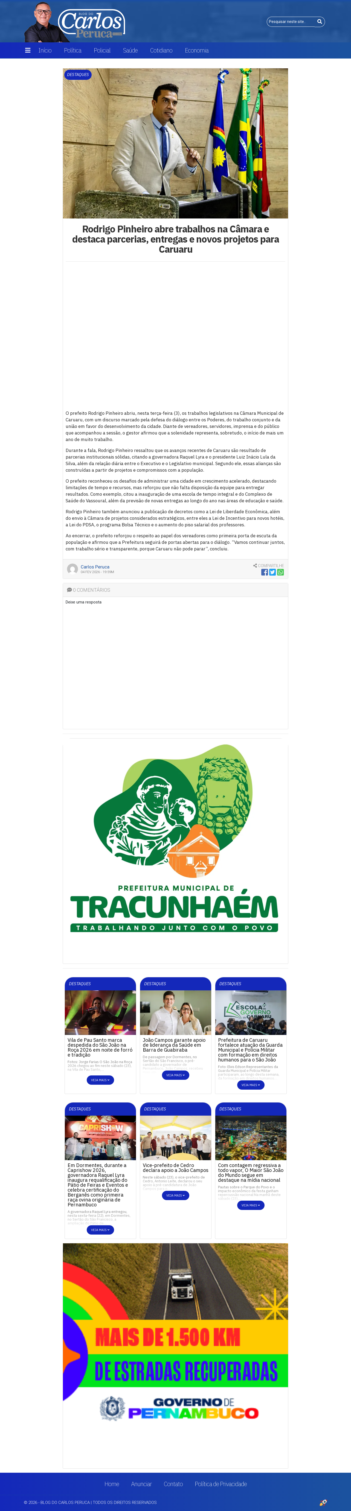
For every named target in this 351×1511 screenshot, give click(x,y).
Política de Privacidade (221, 1484)
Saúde (130, 50)
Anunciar (141, 1484)
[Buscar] (320, 22)
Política (72, 50)
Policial (102, 50)
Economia (196, 50)
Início (44, 50)
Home (112, 1484)
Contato (173, 1484)
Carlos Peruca (95, 567)
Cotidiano (161, 50)
